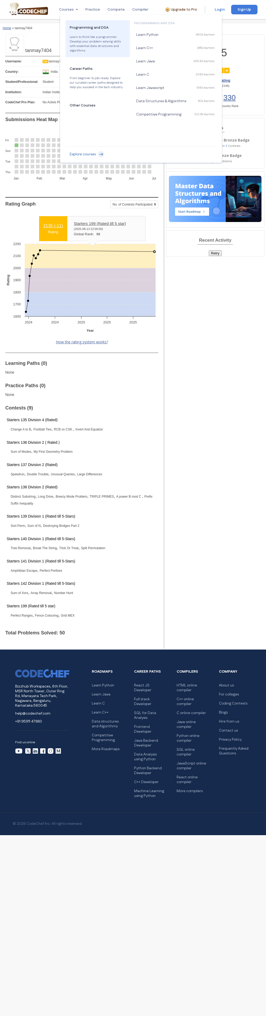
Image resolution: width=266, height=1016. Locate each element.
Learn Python (103, 685)
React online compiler (187, 780)
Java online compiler (186, 724)
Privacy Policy (230, 739)
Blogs (223, 712)
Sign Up (244, 9)
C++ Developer (146, 782)
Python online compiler (188, 738)
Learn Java (101, 694)
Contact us (228, 730)
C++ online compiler (185, 702)
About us (226, 685)
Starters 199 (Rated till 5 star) (100, 223)
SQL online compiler (186, 752)
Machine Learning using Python (149, 793)
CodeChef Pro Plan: (20, 102)
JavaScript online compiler (191, 766)
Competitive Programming (103, 738)
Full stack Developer (142, 702)
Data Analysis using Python (145, 757)
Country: (12, 72)
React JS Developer (142, 688)
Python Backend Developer (148, 771)
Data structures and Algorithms (105, 724)
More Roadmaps (105, 749)
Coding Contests (233, 703)
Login (220, 9)
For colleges (229, 694)
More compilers (190, 791)
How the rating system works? (82, 341)
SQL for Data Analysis (145, 715)
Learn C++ (100, 712)
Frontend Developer (142, 729)
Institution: (13, 92)
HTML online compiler (187, 688)
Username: (13, 61)
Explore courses (87, 154)
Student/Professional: (21, 82)
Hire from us (229, 721)
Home (7, 28)
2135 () (53, 226)
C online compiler (191, 713)
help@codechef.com (33, 713)
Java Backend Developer (146, 743)
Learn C (98, 703)
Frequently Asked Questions (233, 751)
